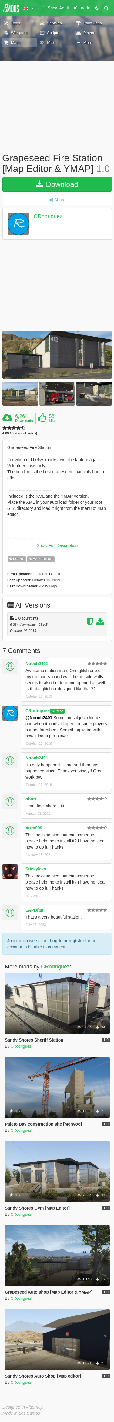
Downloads (24, 420)
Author (57, 711)
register (76, 940)
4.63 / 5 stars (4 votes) (19, 433)
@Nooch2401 (38, 717)
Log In (56, 940)
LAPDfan (34, 910)
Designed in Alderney (22, 1407)
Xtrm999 (33, 827)
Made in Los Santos (21, 1413)
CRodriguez (48, 217)
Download (57, 184)
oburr (31, 799)
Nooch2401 (36, 663)
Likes (53, 420)
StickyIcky (35, 869)
